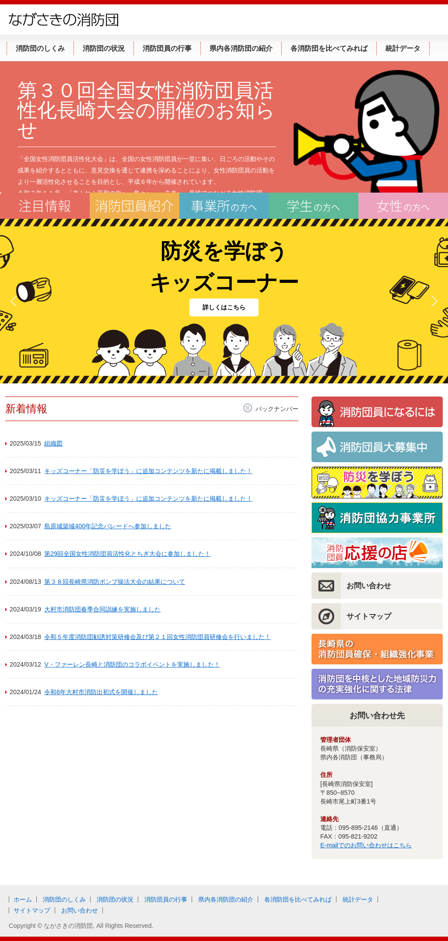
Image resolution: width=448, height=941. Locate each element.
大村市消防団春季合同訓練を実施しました (102, 609)
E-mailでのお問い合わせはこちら (366, 845)
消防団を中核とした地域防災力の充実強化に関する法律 (377, 684)
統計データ (358, 899)
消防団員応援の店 (377, 552)
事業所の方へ (224, 206)
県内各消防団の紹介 (225, 899)
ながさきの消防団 (63, 19)
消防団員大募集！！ (377, 447)
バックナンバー (277, 408)
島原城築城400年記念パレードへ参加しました (107, 526)
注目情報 (45, 206)
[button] (14, 301)
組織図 (53, 443)
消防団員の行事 (165, 899)
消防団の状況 (115, 899)
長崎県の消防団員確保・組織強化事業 (377, 649)
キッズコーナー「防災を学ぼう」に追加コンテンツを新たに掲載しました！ (148, 470)
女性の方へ (403, 206)
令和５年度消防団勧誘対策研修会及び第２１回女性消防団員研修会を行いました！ (157, 636)
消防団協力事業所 (377, 517)
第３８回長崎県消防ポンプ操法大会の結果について (114, 581)
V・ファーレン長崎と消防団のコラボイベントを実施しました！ (132, 664)
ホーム (23, 899)
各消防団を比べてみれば (298, 899)
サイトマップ (368, 616)
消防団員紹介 (134, 206)
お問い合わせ (368, 585)
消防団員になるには (377, 412)
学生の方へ (313, 206)
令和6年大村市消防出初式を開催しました (101, 691)
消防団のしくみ (64, 899)
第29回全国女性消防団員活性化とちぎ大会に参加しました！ (127, 553)
